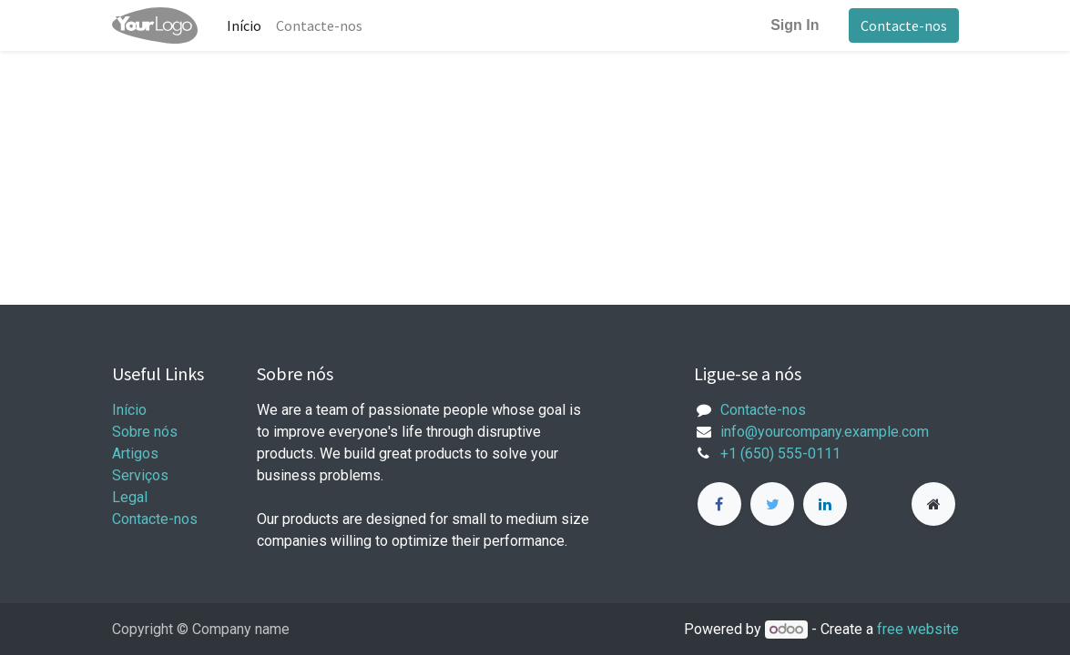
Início (129, 409)
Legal (130, 497)
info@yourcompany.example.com (824, 431)
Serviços (140, 475)
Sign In (794, 25)
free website (918, 629)
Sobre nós (145, 431)
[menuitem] (244, 25)
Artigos (135, 453)
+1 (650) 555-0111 (780, 453)
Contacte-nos (904, 25)
